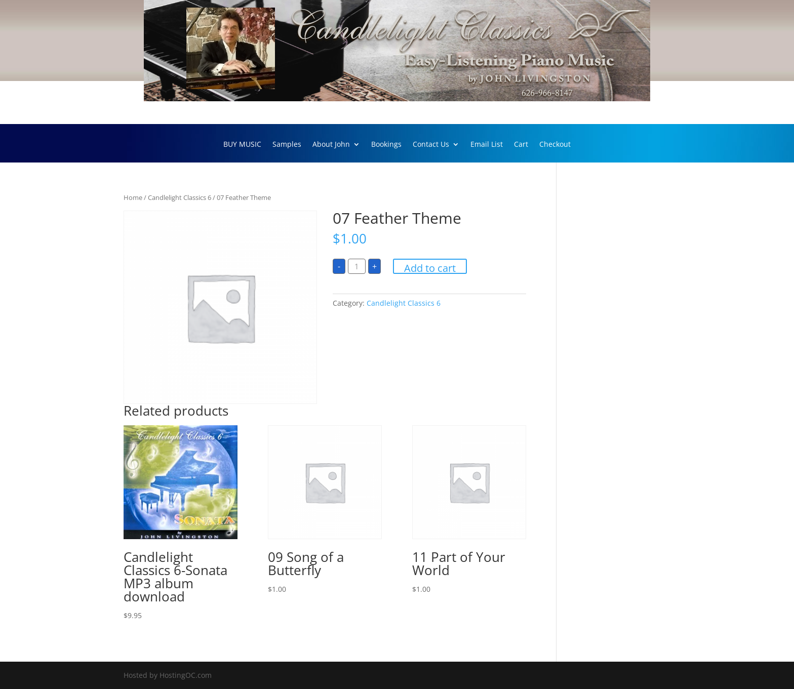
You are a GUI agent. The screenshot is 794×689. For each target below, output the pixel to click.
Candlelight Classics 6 (179, 197)
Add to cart (430, 267)
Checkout (555, 145)
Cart (521, 145)
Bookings (386, 145)
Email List (486, 145)
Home (133, 197)
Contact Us (431, 145)
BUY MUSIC (242, 145)
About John (331, 145)
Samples (286, 145)
